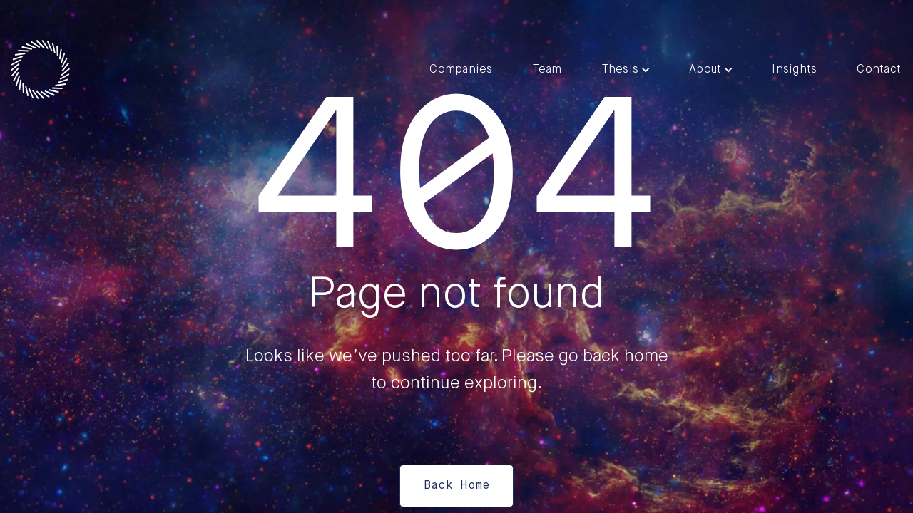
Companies (460, 70)
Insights (794, 70)
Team (547, 70)
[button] (626, 70)
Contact (879, 70)
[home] (40, 69)
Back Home (456, 486)
